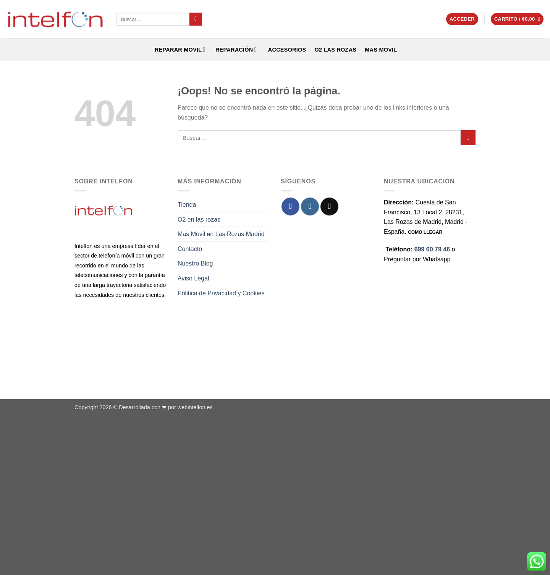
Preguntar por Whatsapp (417, 259)
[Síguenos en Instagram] (310, 206)
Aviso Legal (193, 278)
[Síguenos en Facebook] (290, 206)
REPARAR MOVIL (179, 49)
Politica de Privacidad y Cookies (221, 293)
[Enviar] (195, 19)
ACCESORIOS (285, 50)
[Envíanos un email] (329, 206)
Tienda (187, 204)
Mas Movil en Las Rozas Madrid (221, 234)
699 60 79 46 (432, 249)
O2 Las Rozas (335, 50)
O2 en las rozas (199, 219)
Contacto (190, 249)
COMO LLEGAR (425, 232)
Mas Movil (381, 50)
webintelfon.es (195, 407)
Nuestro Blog (195, 263)
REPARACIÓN (235, 49)
